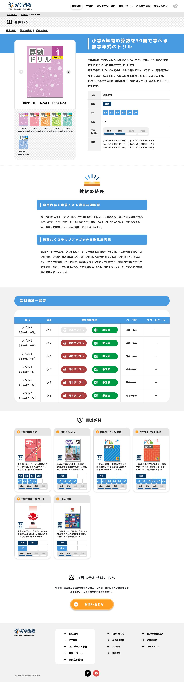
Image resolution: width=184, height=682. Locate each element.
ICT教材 (89, 6)
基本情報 (11, 30)
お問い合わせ (160, 6)
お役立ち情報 (143, 6)
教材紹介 (76, 6)
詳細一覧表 (42, 30)
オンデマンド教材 (106, 6)
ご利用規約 (149, 640)
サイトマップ (150, 646)
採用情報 (113, 653)
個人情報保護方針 (152, 633)
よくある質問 (115, 640)
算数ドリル (35, 14)
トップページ (12, 14)
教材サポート (126, 6)
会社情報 (113, 646)
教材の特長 (26, 30)
